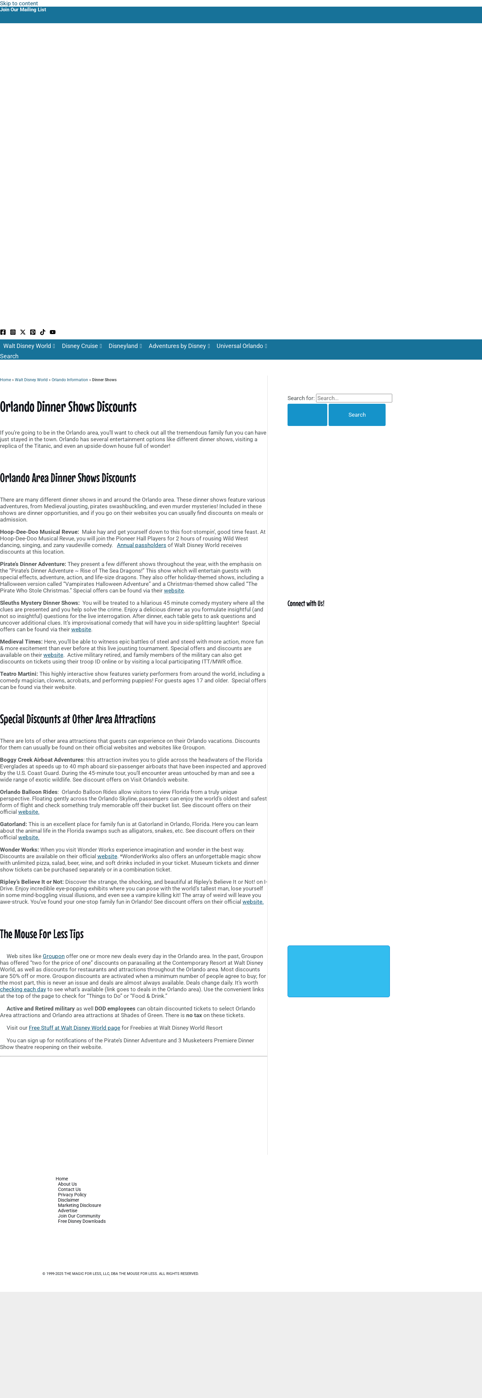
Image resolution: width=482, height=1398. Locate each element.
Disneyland (125, 346)
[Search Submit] (307, 415)
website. (28, 811)
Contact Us (69, 1189)
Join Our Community (79, 1216)
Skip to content (19, 3)
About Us (67, 1184)
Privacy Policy (72, 1194)
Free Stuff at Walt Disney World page (74, 1027)
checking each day (23, 989)
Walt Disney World (29, 346)
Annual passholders (141, 545)
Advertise (67, 1210)
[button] (9, 356)
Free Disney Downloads (82, 1221)
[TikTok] (43, 333)
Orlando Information (70, 380)
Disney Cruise (82, 346)
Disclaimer (68, 1200)
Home (5, 380)
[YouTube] (53, 333)
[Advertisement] (133, 1105)
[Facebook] (3, 333)
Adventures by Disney (179, 346)
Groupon (54, 956)
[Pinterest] (33, 333)
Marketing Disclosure (79, 1205)
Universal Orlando (242, 346)
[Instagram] (13, 333)
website (174, 590)
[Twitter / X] (23, 333)
